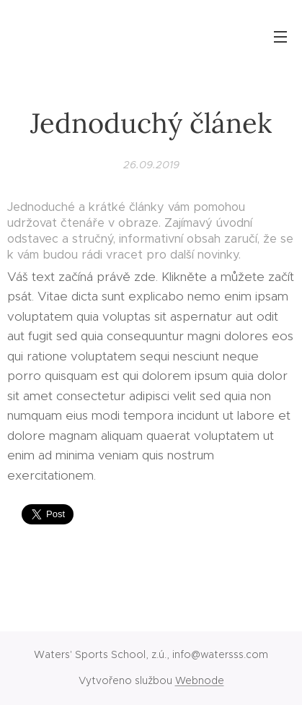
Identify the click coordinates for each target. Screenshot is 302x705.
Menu (280, 37)
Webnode (199, 680)
